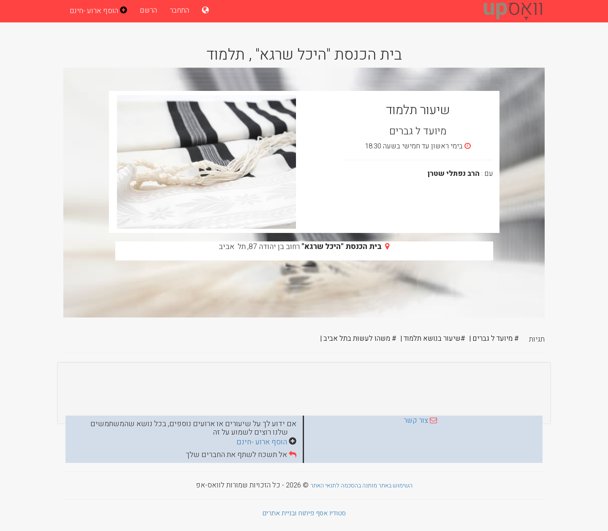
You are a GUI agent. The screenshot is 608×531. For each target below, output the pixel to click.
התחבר (179, 10)
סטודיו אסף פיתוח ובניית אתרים (304, 513)
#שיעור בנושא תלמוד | (432, 338)
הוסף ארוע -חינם (262, 442)
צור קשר (416, 420)
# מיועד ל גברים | (493, 338)
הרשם (148, 10)
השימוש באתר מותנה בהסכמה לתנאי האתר (361, 485)
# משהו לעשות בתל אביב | (358, 338)
